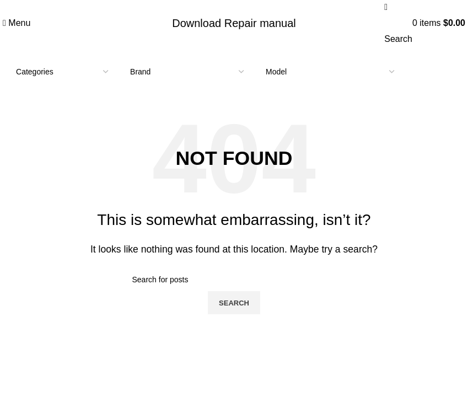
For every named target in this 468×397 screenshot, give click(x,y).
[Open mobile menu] (16, 23)
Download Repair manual (234, 23)
